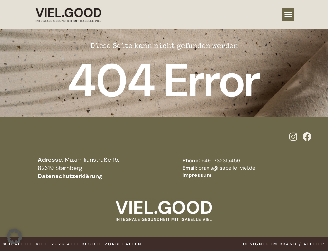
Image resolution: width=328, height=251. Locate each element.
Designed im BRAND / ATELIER (284, 244)
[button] (288, 14)
